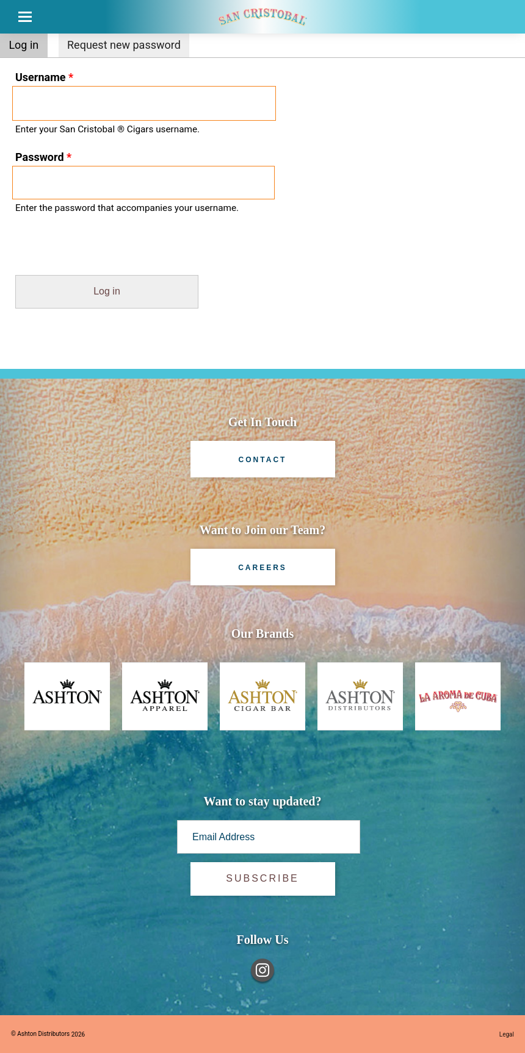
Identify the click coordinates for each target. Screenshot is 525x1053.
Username (44, 77)
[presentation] (93, 251)
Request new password (124, 44)
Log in (28, 44)
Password (43, 157)
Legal (506, 1034)
